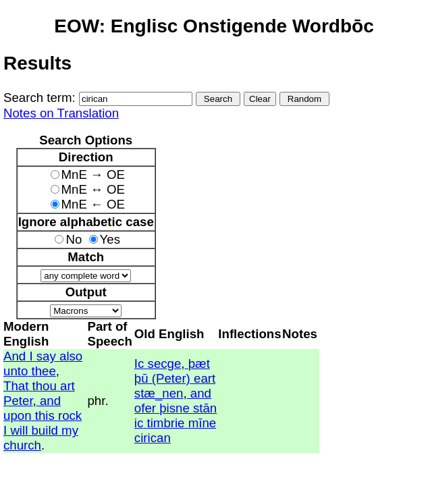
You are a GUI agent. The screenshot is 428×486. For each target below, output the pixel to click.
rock (70, 415)
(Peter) (171, 378)
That (15, 386)
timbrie (166, 423)
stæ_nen (159, 393)
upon (17, 415)
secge (165, 363)
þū (141, 378)
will (19, 430)
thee (44, 371)
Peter (18, 401)
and (50, 401)
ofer (145, 408)
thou (44, 386)
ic (138, 423)
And (14, 356)
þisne (174, 408)
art (67, 386)
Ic (139, 363)
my (69, 430)
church (22, 445)
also (70, 356)
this (45, 415)
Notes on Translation (61, 113)
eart (204, 378)
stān (205, 408)
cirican (152, 438)
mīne (202, 423)
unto (15, 371)
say (46, 356)
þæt (199, 363)
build (44, 430)
